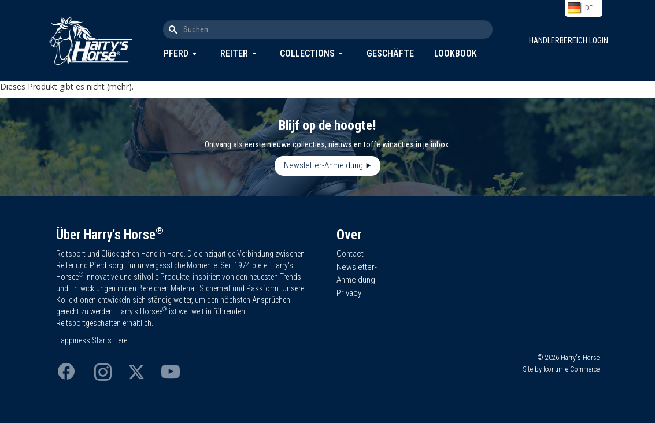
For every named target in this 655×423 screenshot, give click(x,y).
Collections (307, 53)
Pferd (176, 53)
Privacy (348, 293)
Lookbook (455, 53)
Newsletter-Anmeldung (323, 165)
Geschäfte (390, 53)
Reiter (234, 53)
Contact (350, 253)
